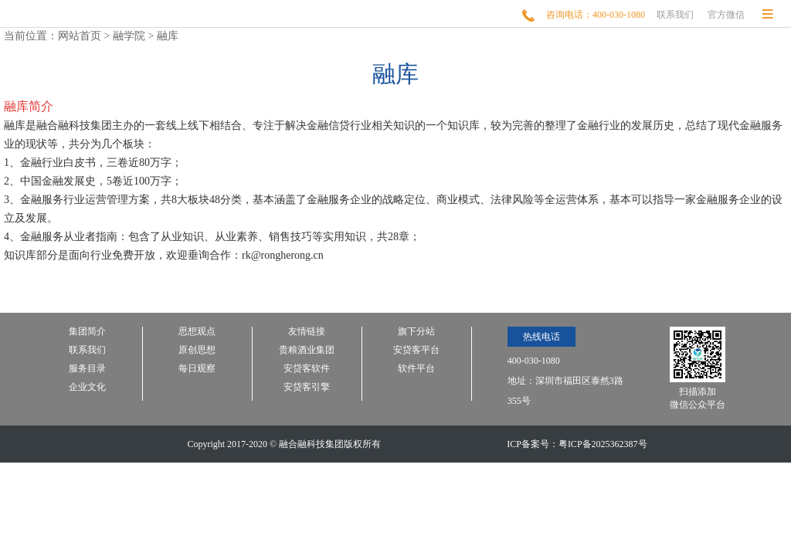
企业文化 (87, 387)
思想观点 (197, 332)
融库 (167, 36)
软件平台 (416, 369)
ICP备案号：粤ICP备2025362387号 (577, 444)
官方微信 (726, 14)
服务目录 (87, 369)
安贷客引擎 (306, 387)
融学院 (129, 36)
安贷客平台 (416, 350)
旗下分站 (416, 332)
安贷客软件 (306, 369)
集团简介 (87, 332)
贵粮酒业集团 (306, 350)
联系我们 (675, 14)
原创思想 (197, 350)
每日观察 (197, 369)
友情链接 (306, 332)
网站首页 (79, 36)
